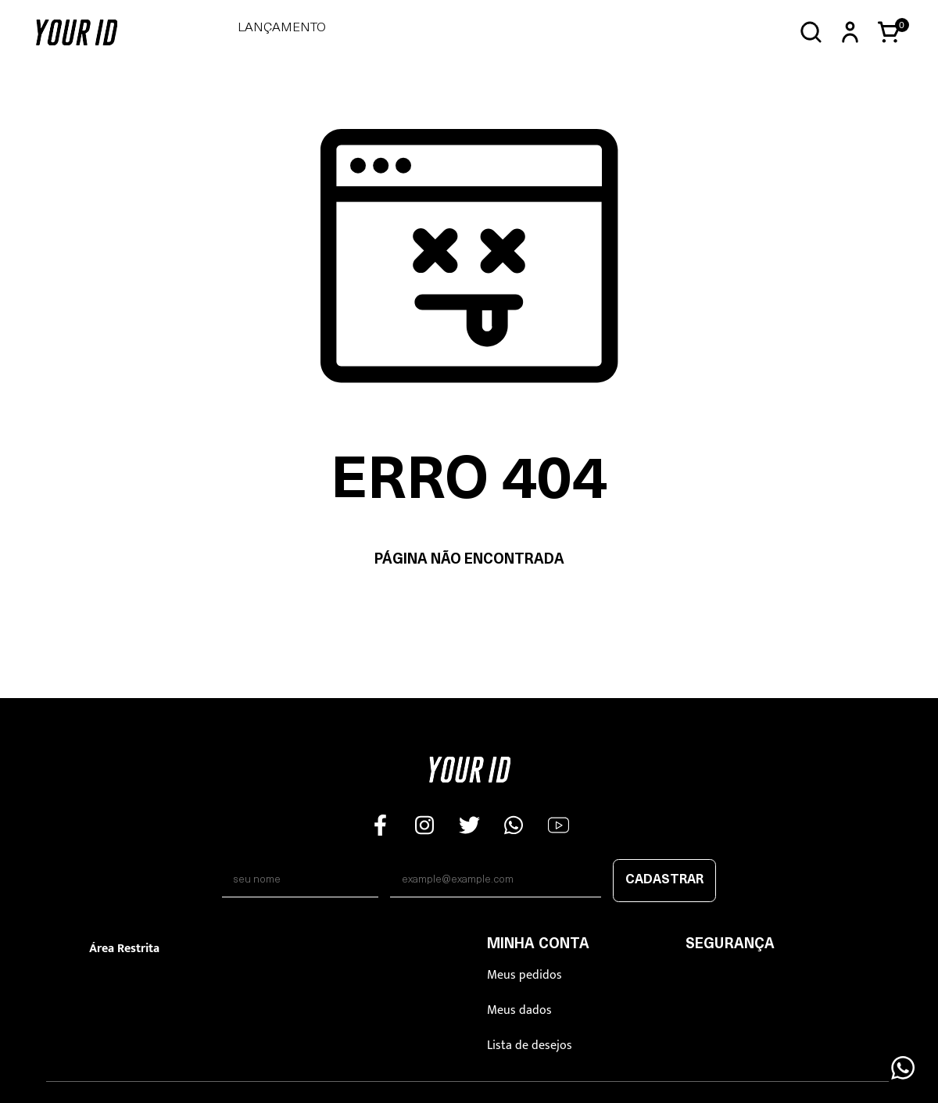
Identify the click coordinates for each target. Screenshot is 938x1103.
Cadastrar (664, 880)
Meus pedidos (524, 975)
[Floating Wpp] (902, 1067)
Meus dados (519, 1010)
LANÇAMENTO (282, 28)
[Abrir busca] (811, 32)
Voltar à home (469, 609)
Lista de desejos (529, 1045)
